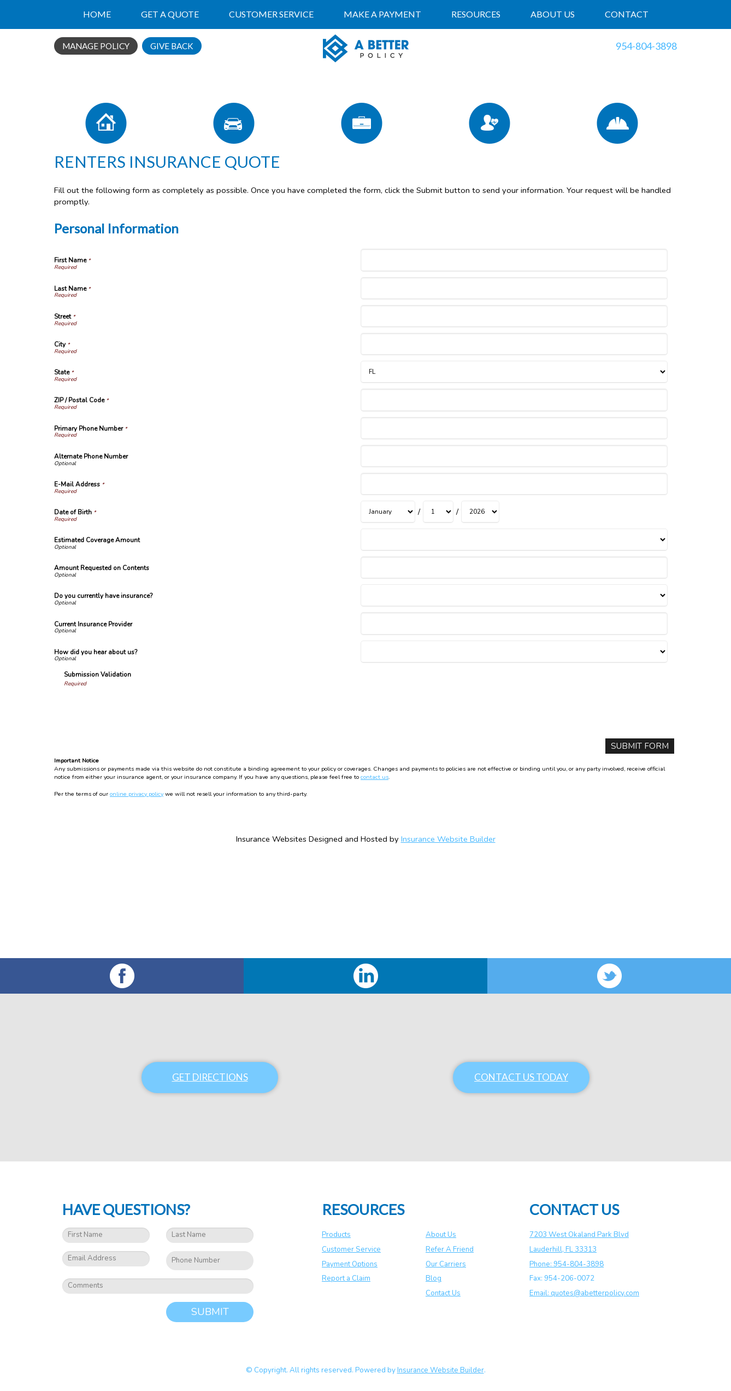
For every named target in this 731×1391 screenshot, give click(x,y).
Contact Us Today (521, 1077)
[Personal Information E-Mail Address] (514, 581)
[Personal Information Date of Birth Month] (388, 609)
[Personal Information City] (514, 441)
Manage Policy (95, 46)
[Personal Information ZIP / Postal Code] (514, 497)
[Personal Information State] (514, 469)
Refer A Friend (450, 1249)
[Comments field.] (158, 1286)
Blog (433, 1278)
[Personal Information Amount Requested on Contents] (514, 665)
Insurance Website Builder (448, 935)
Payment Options (350, 1264)
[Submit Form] (642, 843)
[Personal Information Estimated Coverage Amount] (514, 637)
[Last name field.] (210, 1235)
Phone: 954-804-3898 (566, 1264)
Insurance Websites (271, 935)
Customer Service (351, 1249)
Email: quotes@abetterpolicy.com (584, 1293)
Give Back (171, 46)
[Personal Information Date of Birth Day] (438, 609)
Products (336, 1235)
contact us (374, 874)
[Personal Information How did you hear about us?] (514, 749)
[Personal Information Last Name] (514, 385)
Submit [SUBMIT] (210, 1311)
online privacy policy (136, 891)
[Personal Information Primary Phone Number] (514, 525)
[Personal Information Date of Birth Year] (480, 609)
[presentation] (147, 806)
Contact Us (443, 1293)
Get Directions (210, 1077)
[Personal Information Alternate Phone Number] (514, 553)
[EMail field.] (106, 1258)
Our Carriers (446, 1264)
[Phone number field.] (210, 1260)
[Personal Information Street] (514, 413)
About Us (441, 1235)
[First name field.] (106, 1235)
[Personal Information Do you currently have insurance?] (514, 693)
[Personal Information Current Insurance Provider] (514, 721)
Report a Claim (346, 1278)
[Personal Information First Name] (514, 358)
